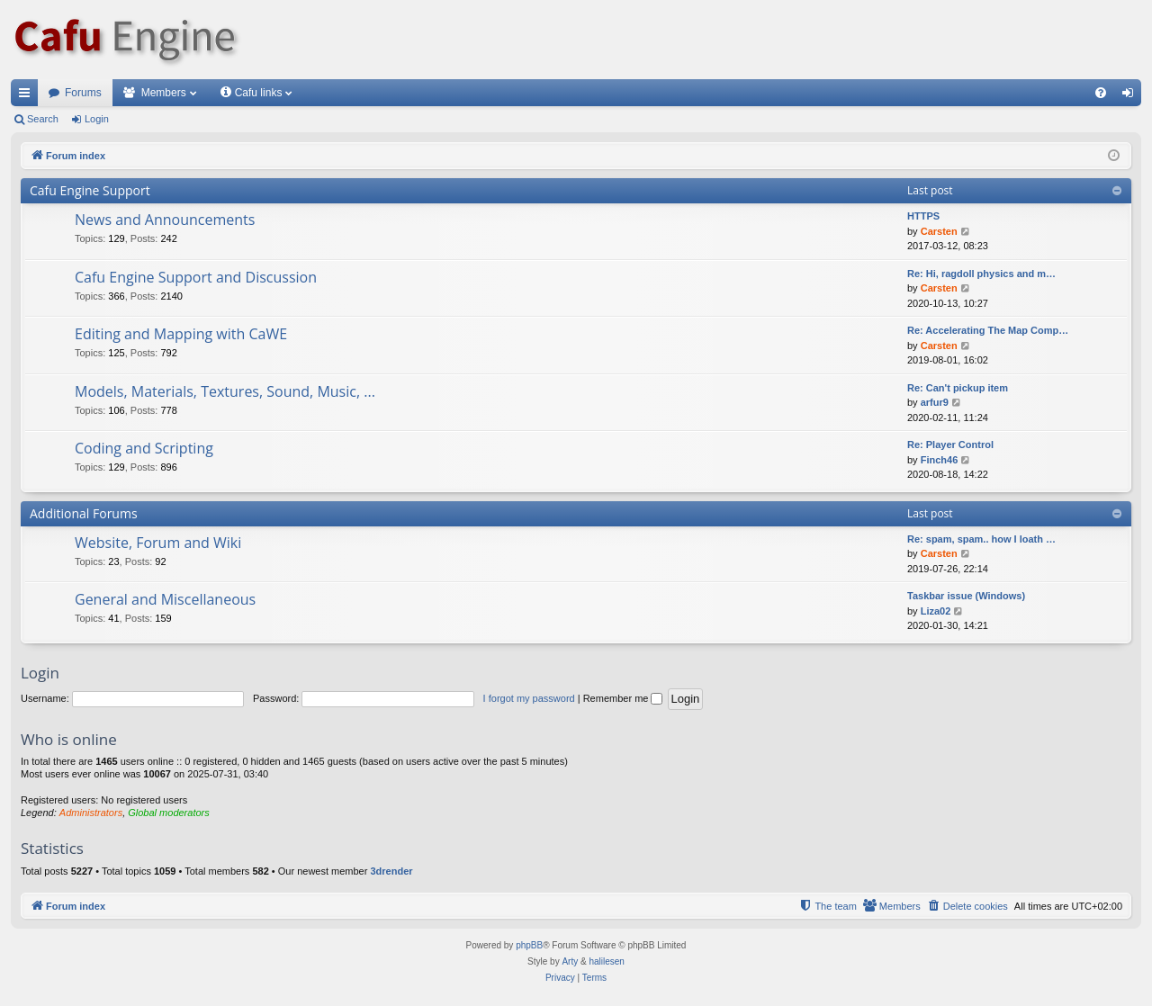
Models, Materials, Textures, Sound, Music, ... (225, 391)
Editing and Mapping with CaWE (181, 334)
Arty (570, 961)
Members (163, 92)
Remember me (623, 698)
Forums (83, 92)
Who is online (69, 739)
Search (42, 118)
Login (97, 118)
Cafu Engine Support (90, 190)
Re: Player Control (950, 444)
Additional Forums (84, 513)
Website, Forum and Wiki (158, 542)
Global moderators (169, 812)
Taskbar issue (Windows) (966, 595)
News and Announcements (165, 219)
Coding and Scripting (144, 448)
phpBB (529, 945)
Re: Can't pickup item (957, 387)
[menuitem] (1100, 92)
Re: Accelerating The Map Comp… (987, 330)
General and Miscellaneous (165, 599)
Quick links (28, 96)
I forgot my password (529, 698)
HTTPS (923, 216)
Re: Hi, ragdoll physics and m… (981, 273)
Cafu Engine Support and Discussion (196, 277)
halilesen (606, 961)
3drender (391, 871)
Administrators (90, 812)
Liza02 (936, 611)
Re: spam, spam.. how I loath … (981, 539)
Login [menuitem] (1131, 96)
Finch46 (939, 459)
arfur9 (935, 402)
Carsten (939, 231)
